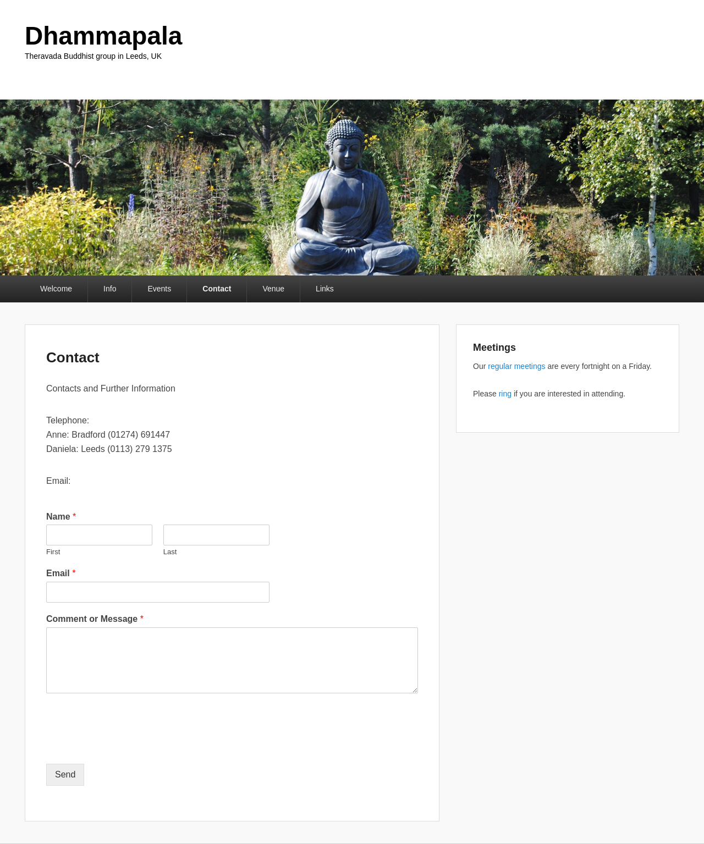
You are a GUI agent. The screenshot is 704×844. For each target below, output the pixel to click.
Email (60, 573)
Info (109, 288)
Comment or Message (95, 619)
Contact (216, 288)
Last (170, 552)
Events (159, 288)
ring (505, 393)
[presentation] (129, 745)
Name (61, 516)
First (53, 552)
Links (325, 288)
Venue (273, 288)
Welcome (56, 288)
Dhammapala (103, 35)
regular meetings (516, 366)
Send (65, 774)
